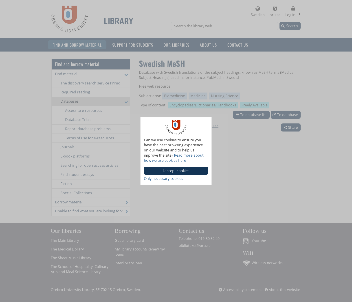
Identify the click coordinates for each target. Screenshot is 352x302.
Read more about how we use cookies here (174, 158)
